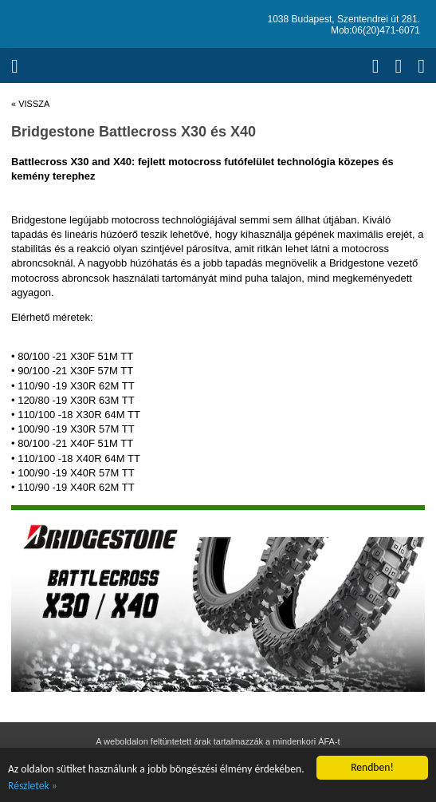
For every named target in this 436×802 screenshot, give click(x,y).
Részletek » (32, 785)
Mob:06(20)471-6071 (375, 30)
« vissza (30, 104)
